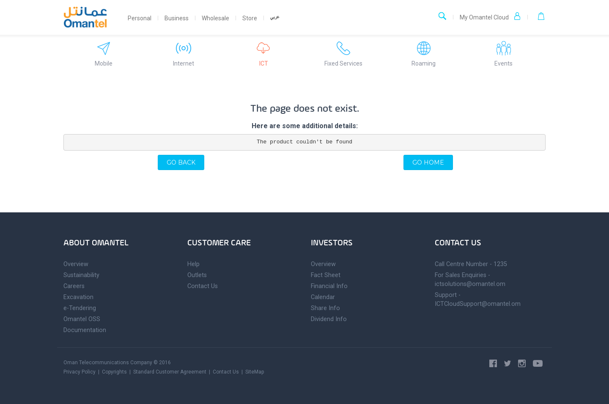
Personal (139, 18)
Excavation (78, 297)
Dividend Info (329, 319)
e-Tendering (79, 308)
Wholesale (215, 18)
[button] (536, 17)
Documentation (84, 330)
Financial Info (329, 286)
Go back (181, 162)
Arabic (275, 20)
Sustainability (81, 275)
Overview (75, 264)
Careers (74, 286)
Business (177, 18)
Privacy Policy (79, 372)
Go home (428, 162)
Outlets (197, 275)
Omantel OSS (81, 319)
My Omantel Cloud (490, 16)
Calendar (323, 297)
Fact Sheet (325, 275)
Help (193, 264)
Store (249, 18)
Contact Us (202, 286)
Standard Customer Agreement (169, 372)
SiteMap (254, 372)
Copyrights (114, 372)
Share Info (325, 308)
